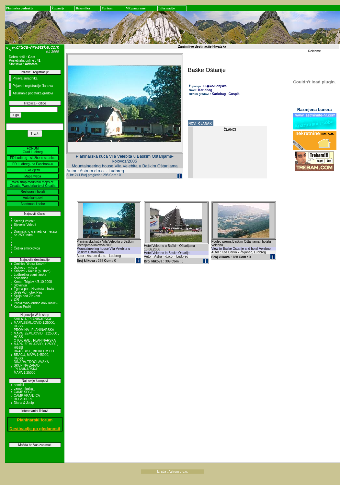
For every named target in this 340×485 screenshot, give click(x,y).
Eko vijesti (32, 170)
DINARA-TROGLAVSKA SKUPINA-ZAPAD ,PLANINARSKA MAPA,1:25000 (31, 367)
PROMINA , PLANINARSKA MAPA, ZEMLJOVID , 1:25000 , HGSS (36, 333)
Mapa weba (32, 176)
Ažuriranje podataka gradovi (33, 93)
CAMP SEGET (24, 392)
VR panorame (135, 8)
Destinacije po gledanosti (34, 428)
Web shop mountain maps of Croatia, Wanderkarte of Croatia (33, 184)
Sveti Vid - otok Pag (28, 292)
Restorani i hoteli (33, 191)
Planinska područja (19, 8)
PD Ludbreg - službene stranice (32, 158)
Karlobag (205, 90)
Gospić (234, 94)
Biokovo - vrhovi (25, 267)
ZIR (16, 299)
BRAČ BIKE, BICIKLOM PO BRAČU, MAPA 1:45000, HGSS (34, 354)
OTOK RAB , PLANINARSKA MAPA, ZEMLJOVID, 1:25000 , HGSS (36, 344)
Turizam (107, 8)
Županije (57, 8)
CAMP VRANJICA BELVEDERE (27, 397)
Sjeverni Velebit (25, 224)
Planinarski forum (35, 420)
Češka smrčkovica (27, 248)
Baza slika (83, 8)
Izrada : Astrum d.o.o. (172, 471)
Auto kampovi (33, 198)
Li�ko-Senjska (215, 86)
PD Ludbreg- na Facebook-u (32, 164)
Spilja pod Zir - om (27, 296)
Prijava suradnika (25, 78)
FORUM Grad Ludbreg (33, 150)
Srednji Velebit (24, 221)
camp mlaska (23, 388)
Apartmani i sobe (32, 204)
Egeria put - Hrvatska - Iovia (34, 289)
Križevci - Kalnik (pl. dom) (32, 271)
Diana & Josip (24, 403)
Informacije (166, 8)
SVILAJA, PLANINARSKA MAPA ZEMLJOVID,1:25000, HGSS (34, 322)
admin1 (19, 385)
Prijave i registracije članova (33, 86)
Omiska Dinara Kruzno (30, 264)
